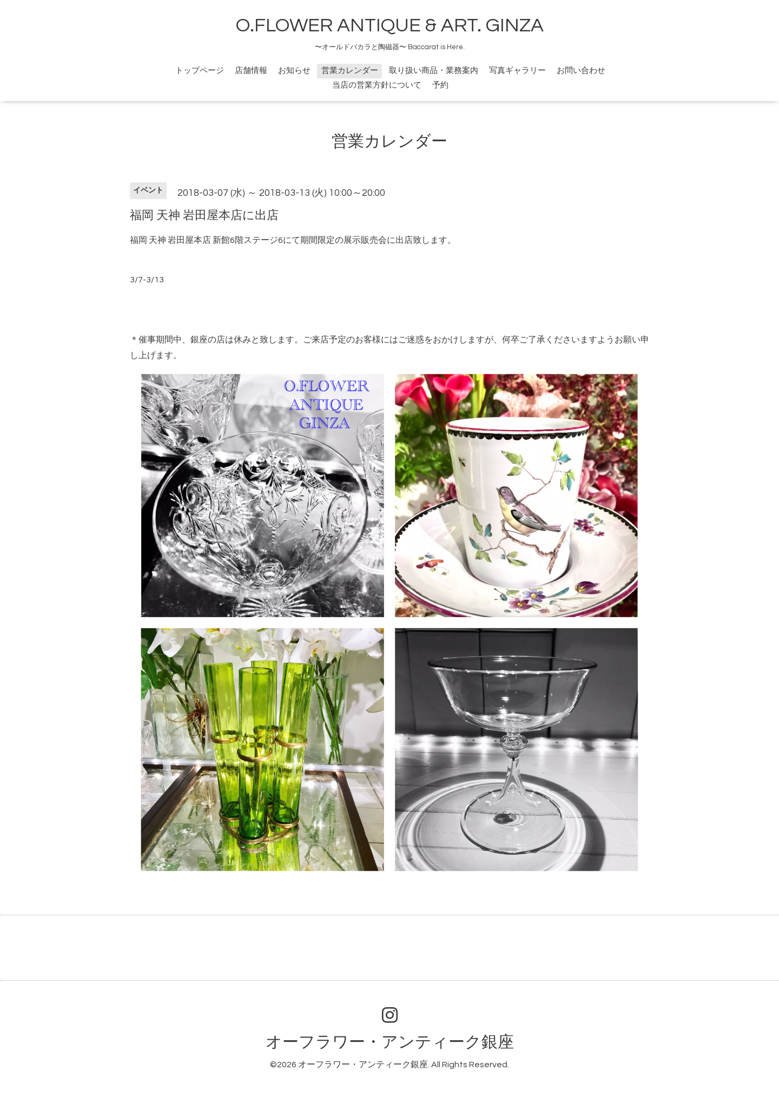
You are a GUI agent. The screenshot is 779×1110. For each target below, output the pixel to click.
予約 (440, 85)
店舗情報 (251, 71)
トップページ (199, 71)
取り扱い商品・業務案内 (433, 71)
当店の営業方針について (376, 85)
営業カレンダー (349, 71)
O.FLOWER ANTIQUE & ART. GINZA (390, 25)
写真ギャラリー (517, 71)
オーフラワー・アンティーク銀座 (390, 1042)
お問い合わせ (581, 71)
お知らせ (294, 71)
